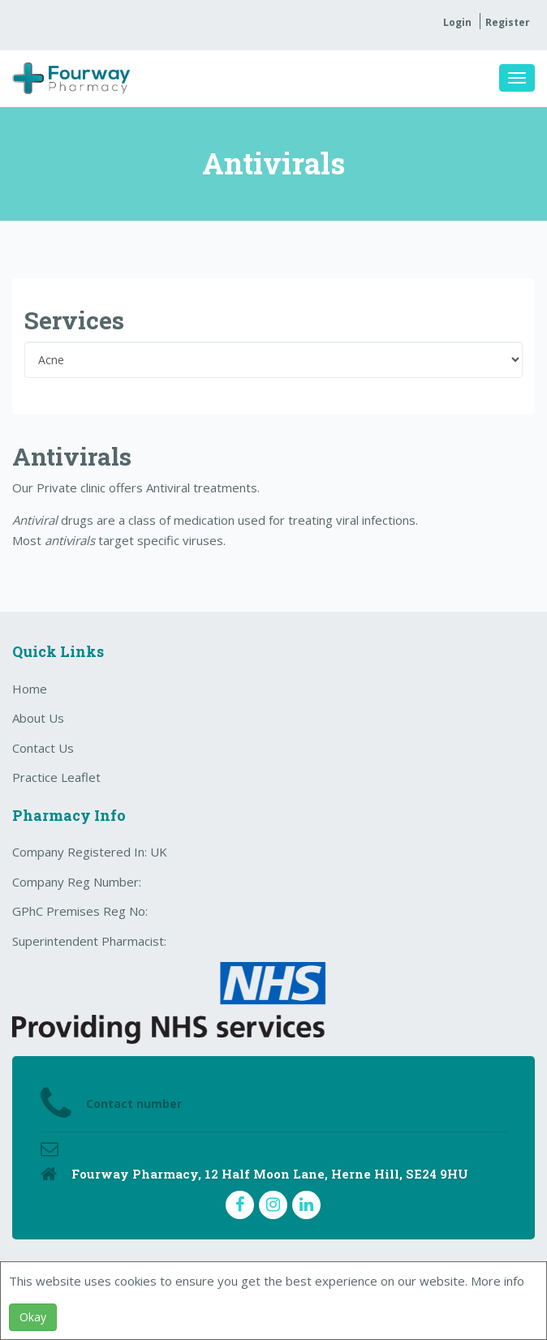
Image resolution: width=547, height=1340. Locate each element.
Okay (32, 1317)
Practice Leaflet (56, 777)
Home (29, 689)
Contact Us (43, 748)
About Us (38, 718)
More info (497, 1281)
